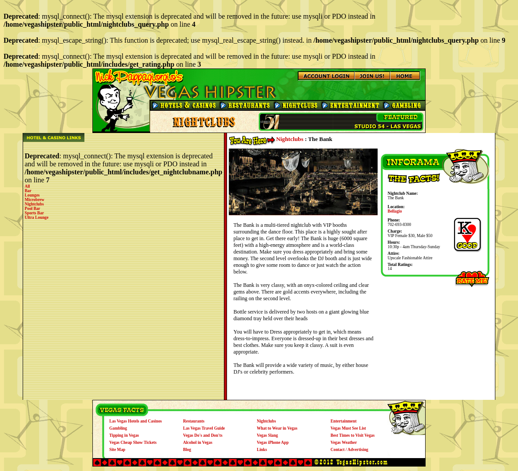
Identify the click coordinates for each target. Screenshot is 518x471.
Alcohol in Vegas (197, 442)
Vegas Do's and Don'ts (203, 435)
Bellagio (394, 211)
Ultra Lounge (37, 217)
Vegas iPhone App (273, 442)
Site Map (117, 449)
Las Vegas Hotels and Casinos (135, 421)
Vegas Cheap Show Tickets (132, 442)
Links (262, 449)
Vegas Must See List (348, 428)
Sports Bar (34, 213)
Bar (28, 191)
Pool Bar (32, 208)
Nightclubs (34, 204)
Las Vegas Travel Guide (204, 428)
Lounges (32, 195)
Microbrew (34, 199)
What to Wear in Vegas (277, 428)
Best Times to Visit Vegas (353, 435)
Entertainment (344, 421)
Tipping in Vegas (124, 435)
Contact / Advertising (349, 449)
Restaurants (193, 421)
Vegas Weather (344, 442)
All (27, 186)
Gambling (118, 428)
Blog (187, 449)
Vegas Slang (267, 435)
